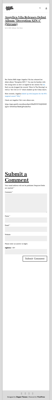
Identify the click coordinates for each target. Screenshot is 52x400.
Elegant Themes (21, 397)
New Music (20, 28)
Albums (14, 28)
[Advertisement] (26, 134)
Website (7, 235)
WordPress (41, 397)
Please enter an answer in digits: (16, 244)
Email (7, 225)
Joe (44, 85)
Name (7, 216)
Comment (9, 192)
